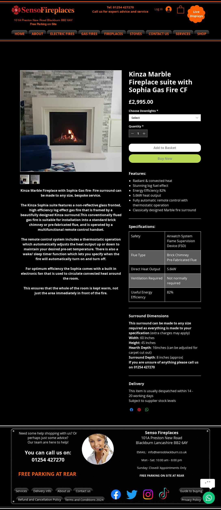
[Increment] (144, 133)
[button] (180, 9)
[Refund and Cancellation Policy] (39, 499)
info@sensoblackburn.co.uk (167, 452)
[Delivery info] (42, 491)
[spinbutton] (138, 133)
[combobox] (165, 117)
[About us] (63, 491)
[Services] (21, 491)
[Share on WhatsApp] (146, 409)
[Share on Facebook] (131, 409)
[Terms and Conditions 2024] (84, 500)
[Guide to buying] (191, 491)
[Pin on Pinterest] (139, 409)
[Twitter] (132, 494)
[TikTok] (164, 494)
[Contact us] (83, 491)
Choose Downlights (143, 111)
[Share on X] (154, 409)
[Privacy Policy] (191, 500)
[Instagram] (148, 494)
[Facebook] (115, 494)
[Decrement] (131, 133)
